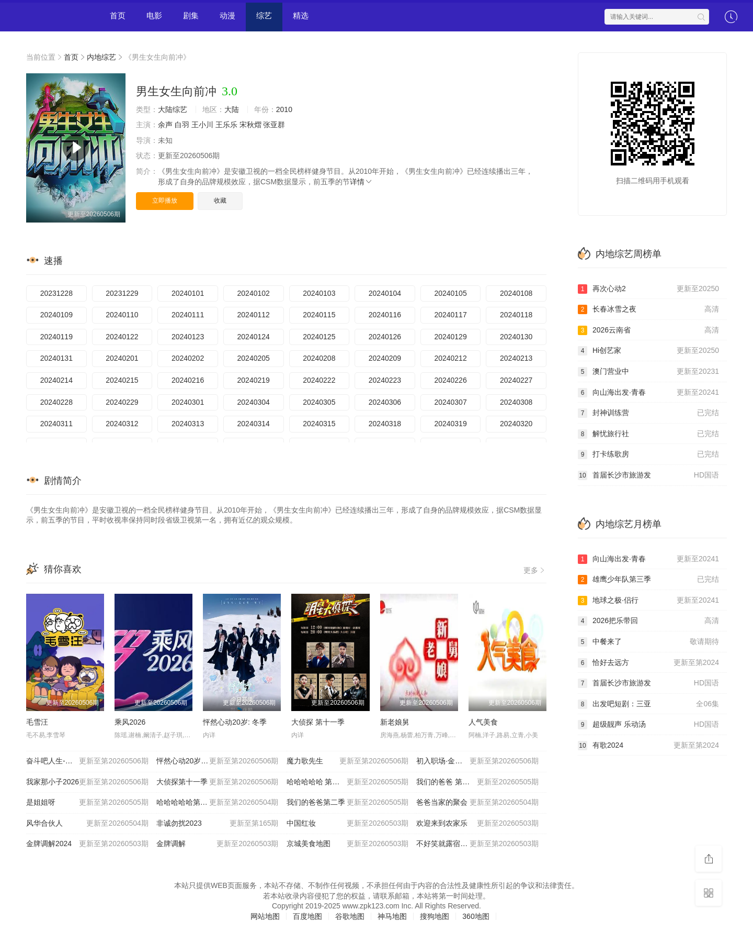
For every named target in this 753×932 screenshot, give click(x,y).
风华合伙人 (87, 823)
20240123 (188, 336)
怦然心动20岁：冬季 (217, 761)
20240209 (385, 358)
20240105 (450, 293)
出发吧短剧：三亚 (648, 704)
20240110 (122, 314)
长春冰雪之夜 (648, 309)
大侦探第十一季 (217, 782)
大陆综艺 (172, 109)
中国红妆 (348, 823)
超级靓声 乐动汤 (648, 724)
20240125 (319, 336)
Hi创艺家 (648, 351)
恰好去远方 (648, 663)
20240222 (319, 380)
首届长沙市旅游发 (648, 475)
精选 (301, 15)
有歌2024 (648, 745)
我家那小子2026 (87, 782)
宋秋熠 (250, 124)
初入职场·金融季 (477, 761)
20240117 (450, 314)
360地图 (475, 916)
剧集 (191, 15)
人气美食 (483, 722)
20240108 (516, 293)
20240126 (385, 336)
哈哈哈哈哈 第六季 (348, 782)
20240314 (253, 423)
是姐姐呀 (87, 802)
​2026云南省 (648, 330)
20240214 (56, 380)
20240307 (450, 402)
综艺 (264, 15)
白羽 (182, 124)
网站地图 (265, 916)
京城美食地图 (348, 844)
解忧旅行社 (648, 434)
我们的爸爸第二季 (348, 802)
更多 (534, 570)
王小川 (202, 124)
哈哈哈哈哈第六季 (217, 802)
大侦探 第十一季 (318, 722)
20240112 (253, 314)
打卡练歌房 (648, 454)
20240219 (253, 380)
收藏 (220, 200)
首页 (118, 15)
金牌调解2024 (87, 844)
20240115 (319, 314)
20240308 (516, 402)
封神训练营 (648, 413)
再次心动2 (648, 289)
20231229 (122, 293)
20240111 (188, 314)
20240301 (188, 402)
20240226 (450, 380)
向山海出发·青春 (648, 392)
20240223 (385, 380)
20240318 (385, 423)
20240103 (319, 293)
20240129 (450, 336)
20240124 (253, 336)
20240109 (56, 314)
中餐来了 (648, 642)
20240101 (188, 293)
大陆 (231, 109)
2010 (284, 109)
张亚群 (274, 124)
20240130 (516, 336)
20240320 (516, 423)
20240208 (319, 358)
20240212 (450, 358)
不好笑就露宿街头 (477, 844)
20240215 (122, 380)
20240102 (253, 293)
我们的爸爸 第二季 (477, 782)
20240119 (56, 336)
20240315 (319, 423)
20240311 (56, 423)
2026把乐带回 (648, 621)
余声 (165, 124)
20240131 (56, 358)
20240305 (319, 402)
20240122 (122, 336)
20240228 (56, 402)
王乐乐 (226, 124)
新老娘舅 (394, 722)
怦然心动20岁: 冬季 (234, 722)
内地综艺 (101, 57)
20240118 (516, 314)
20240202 (188, 358)
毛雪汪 (37, 722)
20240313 (188, 423)
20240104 (385, 293)
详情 (361, 181)
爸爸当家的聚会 (477, 802)
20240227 (516, 380)
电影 (154, 15)
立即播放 (164, 200)
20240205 (253, 358)
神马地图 (392, 916)
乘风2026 (130, 722)
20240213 (516, 358)
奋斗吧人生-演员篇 (87, 761)
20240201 (122, 358)
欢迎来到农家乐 (477, 823)
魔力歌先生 (348, 761)
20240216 (188, 380)
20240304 (253, 402)
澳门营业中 (648, 372)
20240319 (450, 423)
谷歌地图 (349, 916)
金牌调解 (217, 844)
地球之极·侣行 (648, 600)
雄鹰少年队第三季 (648, 579)
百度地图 (307, 916)
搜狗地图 (434, 916)
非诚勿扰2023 (217, 823)
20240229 (122, 402)
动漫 (227, 15)
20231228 (56, 293)
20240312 (122, 423)
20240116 (385, 314)
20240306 (385, 402)
